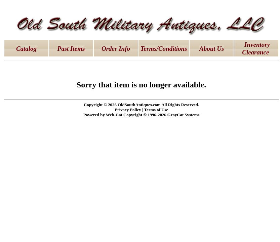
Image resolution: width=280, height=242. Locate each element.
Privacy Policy (128, 110)
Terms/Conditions (164, 48)
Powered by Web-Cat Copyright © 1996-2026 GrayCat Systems (141, 115)
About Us (211, 48)
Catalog (26, 48)
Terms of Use (156, 110)
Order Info (116, 48)
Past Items (71, 48)
